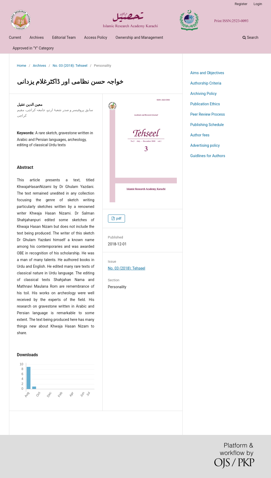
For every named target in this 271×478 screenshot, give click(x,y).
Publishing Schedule (207, 125)
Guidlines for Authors (207, 156)
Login (257, 4)
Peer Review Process (207, 114)
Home (21, 66)
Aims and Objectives (207, 73)
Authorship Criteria (206, 83)
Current (15, 37)
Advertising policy (205, 145)
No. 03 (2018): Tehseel (70, 66)
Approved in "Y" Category (33, 48)
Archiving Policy (203, 93)
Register (241, 4)
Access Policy (95, 37)
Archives (37, 37)
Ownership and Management (139, 37)
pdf (118, 218)
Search (250, 37)
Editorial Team (64, 37)
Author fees (200, 135)
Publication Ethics (205, 104)
